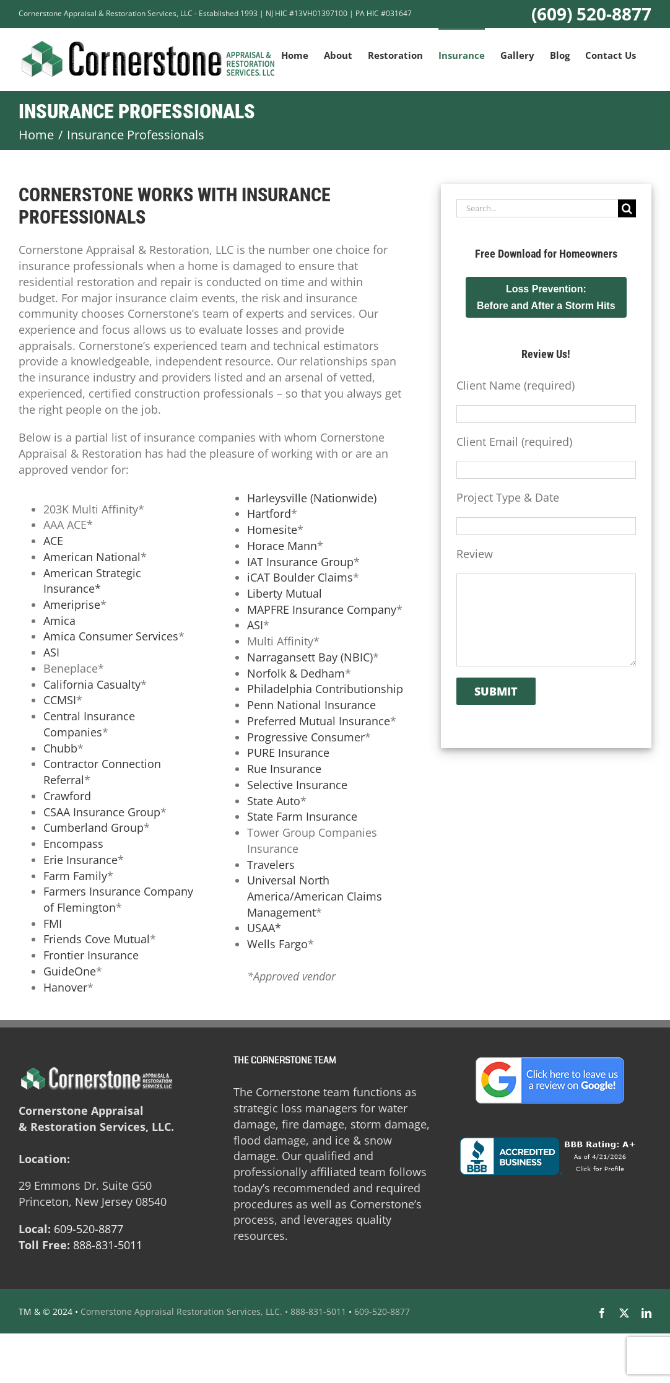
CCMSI (59, 699)
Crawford (67, 795)
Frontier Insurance (91, 955)
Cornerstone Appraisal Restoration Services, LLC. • (184, 1311)
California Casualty (92, 684)
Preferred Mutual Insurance (318, 720)
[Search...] (537, 208)
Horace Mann (282, 545)
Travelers (271, 864)
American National (92, 556)
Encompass (73, 843)
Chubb (60, 748)
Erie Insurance (80, 859)
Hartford (269, 513)
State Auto (273, 800)
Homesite (272, 529)
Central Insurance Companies (89, 724)
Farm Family (75, 875)
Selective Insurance (297, 784)
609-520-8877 (88, 1228)
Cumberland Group (93, 827)
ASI (51, 652)
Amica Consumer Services (110, 636)
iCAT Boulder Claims (300, 577)
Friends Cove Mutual (96, 938)
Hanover (65, 987)
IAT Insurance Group (300, 561)
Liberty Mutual (284, 593)
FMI (52, 923)
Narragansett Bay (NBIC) (310, 657)
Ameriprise (71, 604)
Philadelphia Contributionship (325, 688)
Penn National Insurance (311, 704)
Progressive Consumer (306, 737)
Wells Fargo (277, 943)
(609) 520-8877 (591, 13)
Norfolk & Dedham (296, 673)
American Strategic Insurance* (92, 580)
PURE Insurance (288, 752)
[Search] (627, 208)
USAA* (264, 927)
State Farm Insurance (302, 816)
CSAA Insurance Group (101, 812)
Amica (59, 620)
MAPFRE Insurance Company (321, 609)
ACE (53, 540)
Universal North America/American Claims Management (314, 896)
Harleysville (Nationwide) (311, 498)
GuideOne (69, 971)
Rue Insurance (284, 768)
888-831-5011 (107, 1244)
